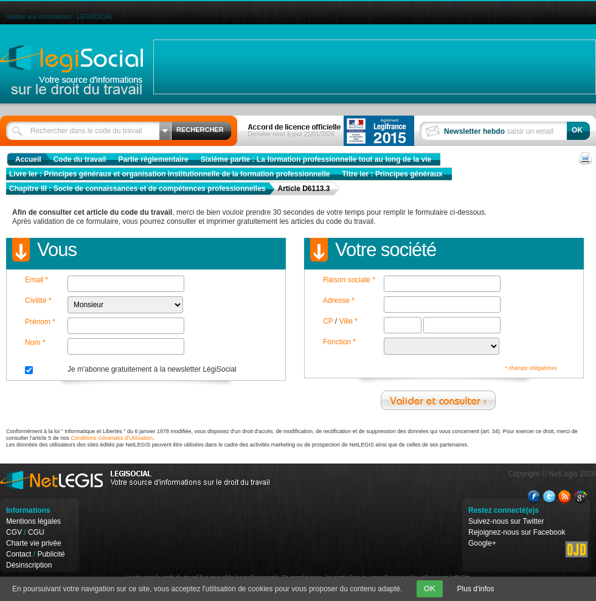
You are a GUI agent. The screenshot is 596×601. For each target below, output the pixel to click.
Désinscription (29, 565)
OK (430, 588)
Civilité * (38, 300)
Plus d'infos (475, 589)
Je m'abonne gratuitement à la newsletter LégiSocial (152, 369)
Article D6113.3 (303, 188)
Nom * (35, 342)
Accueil (28, 159)
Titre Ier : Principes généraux (392, 174)
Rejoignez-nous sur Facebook (516, 532)
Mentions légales (33, 521)
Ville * (348, 321)
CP (328, 321)
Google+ (482, 543)
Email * (36, 280)
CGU (36, 532)
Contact (18, 554)
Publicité (50, 554)
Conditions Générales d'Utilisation (112, 438)
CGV (14, 532)
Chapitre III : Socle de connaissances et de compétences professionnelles (137, 188)
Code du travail (80, 159)
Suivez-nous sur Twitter (506, 521)
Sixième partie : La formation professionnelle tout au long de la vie (316, 159)
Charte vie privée (33, 543)
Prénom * (40, 322)
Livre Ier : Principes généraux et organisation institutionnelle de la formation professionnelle (169, 174)
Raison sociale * (349, 280)
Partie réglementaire (153, 159)
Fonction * (339, 342)
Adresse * (339, 300)
